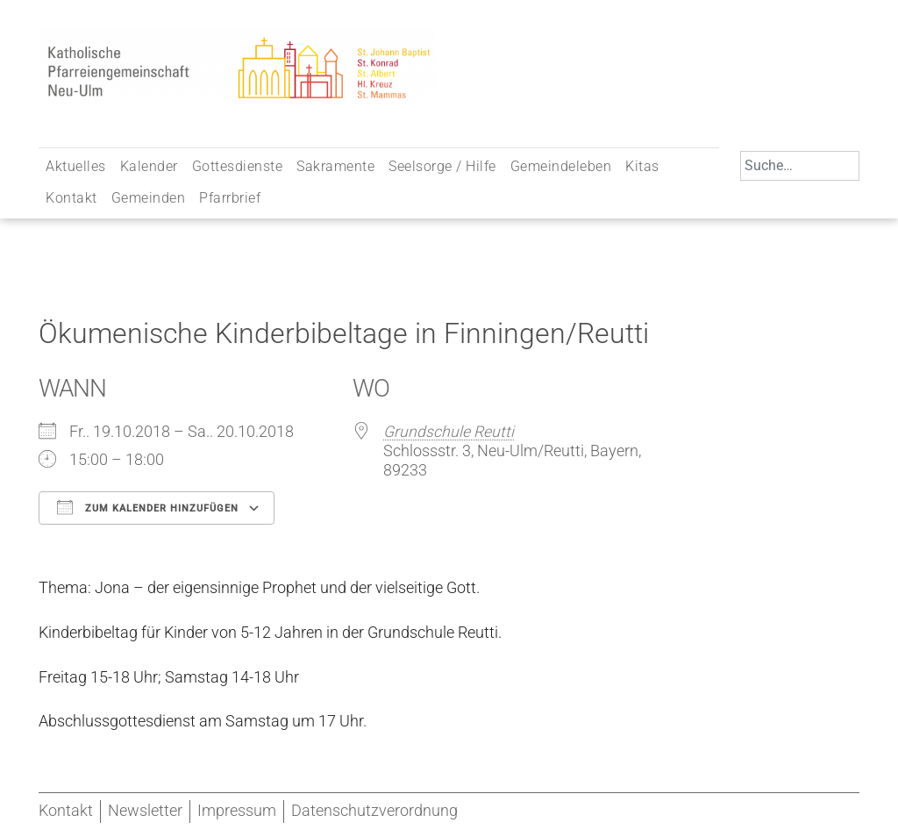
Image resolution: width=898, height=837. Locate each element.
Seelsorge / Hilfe (442, 166)
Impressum (236, 810)
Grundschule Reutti (448, 431)
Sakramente (335, 166)
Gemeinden (148, 198)
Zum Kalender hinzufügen (148, 507)
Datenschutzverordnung (374, 810)
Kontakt (71, 198)
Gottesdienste (237, 166)
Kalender (149, 166)
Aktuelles (76, 166)
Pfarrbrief (229, 198)
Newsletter (145, 810)
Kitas (642, 166)
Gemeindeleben (561, 166)
